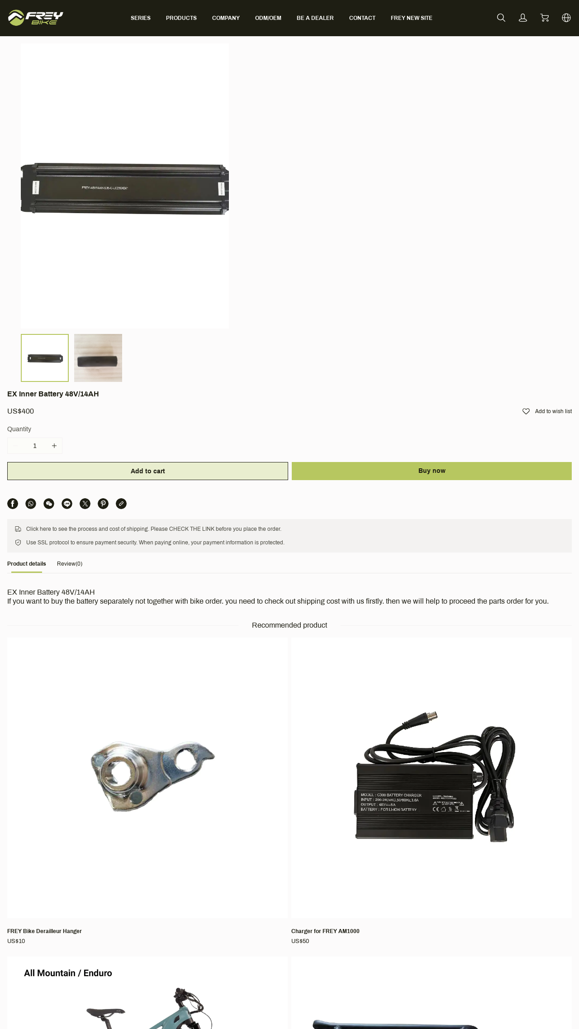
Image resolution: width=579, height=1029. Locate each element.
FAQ (250, 877)
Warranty (257, 903)
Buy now (481, 152)
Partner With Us (162, 903)
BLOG (149, 915)
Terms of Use (367, 877)
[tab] (59, 341)
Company (157, 863)
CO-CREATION (266, 941)
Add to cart (351, 152)
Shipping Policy (370, 890)
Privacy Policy (368, 915)
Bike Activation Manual (276, 928)
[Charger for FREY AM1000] (225, 537)
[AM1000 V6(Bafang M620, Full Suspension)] (354, 542)
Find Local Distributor (274, 915)
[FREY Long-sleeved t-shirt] (95, 718)
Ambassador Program (171, 890)
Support (258, 863)
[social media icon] (43, 897)
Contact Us (260, 890)
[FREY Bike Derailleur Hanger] (95, 537)
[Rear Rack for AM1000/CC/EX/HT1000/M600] (483, 542)
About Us (153, 877)
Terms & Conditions (382, 863)
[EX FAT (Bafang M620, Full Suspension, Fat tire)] (225, 723)
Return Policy (367, 903)
